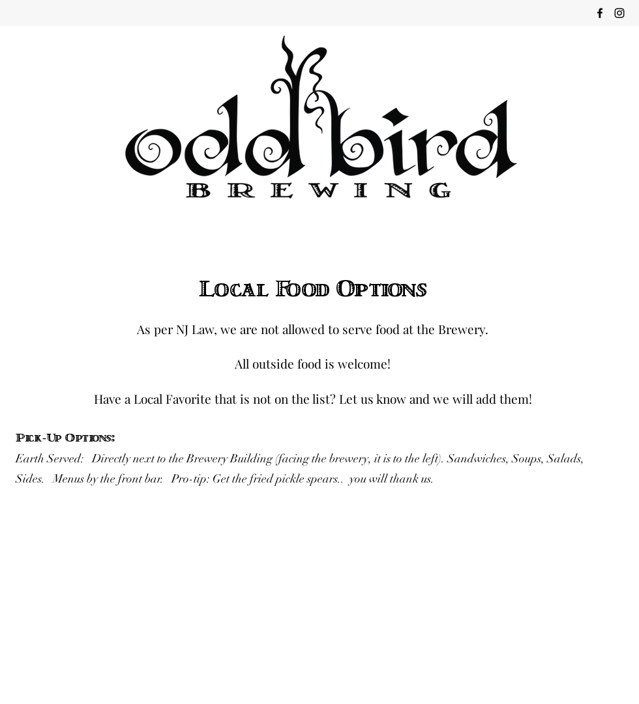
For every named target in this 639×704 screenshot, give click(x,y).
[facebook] (599, 13)
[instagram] (619, 13)
